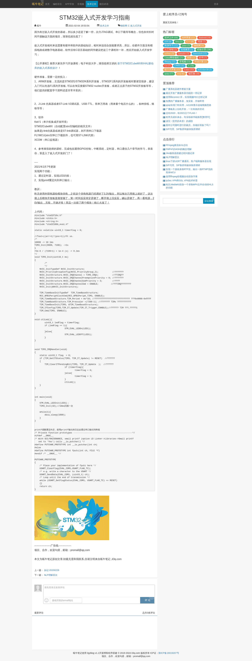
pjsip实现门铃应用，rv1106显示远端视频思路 (187, 105)
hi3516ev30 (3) (205, 69)
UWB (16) (179, 65)
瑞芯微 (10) (193, 73)
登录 (216, 4)
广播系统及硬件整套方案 (177, 89)
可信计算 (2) (200, 61)
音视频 (80, 4)
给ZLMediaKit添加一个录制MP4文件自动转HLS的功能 (188, 186)
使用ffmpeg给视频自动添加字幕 (180, 176)
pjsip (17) (169, 73)
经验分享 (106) (204, 49)
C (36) (191, 65)
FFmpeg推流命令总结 (175, 145)
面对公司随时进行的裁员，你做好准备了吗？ (187, 125)
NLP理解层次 (50, 575)
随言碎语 (103, 4)
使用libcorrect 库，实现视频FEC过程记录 (185, 97)
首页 (47, 4)
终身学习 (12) (171, 45)
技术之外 (91, 4)
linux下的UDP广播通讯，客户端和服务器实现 (187, 161)
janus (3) (186, 45)
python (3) (169, 53)
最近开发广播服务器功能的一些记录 (182, 93)
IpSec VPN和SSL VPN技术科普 (180, 180)
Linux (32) (189, 69)
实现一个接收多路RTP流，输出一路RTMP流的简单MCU (188, 171)
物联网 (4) (199, 45)
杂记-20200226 (51, 570)
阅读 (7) (201, 41)
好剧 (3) (191, 57)
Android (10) (205, 37)
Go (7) (168, 65)
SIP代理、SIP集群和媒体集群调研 (181, 129)
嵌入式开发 (136, 25)
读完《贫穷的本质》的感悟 (178, 121)
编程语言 (57, 4)
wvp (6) (180, 73)
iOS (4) (168, 41)
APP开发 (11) (188, 37)
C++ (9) (190, 41)
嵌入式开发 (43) (172, 69)
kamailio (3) (183, 53)
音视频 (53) (184, 61)
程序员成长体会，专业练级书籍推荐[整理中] (186, 117)
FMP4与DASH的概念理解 (177, 149)
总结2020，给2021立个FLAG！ (180, 113)
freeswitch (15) (200, 53)
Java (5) (179, 41)
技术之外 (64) (171, 37)
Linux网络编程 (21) (174, 57)
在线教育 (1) (187, 49)
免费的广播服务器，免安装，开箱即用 (183, 101)
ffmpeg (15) (170, 61)
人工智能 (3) (171, 49)
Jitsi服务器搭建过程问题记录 (178, 153)
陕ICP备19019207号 (168, 653)
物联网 (123, 25)
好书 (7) (203, 57)
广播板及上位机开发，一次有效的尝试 (183, 109)
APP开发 (69, 4)
